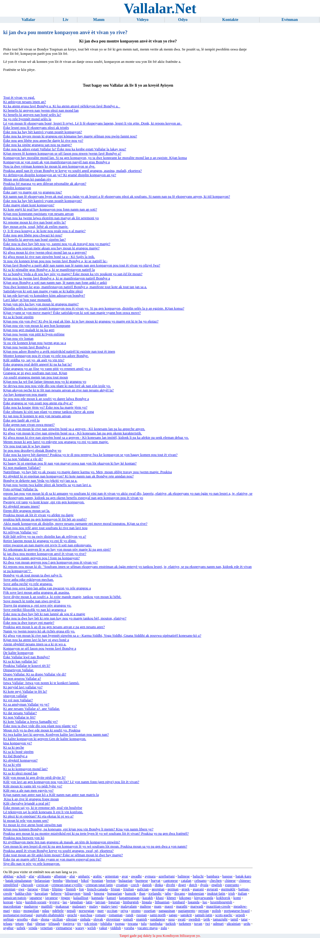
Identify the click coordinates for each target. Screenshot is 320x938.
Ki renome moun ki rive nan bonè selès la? (34, 222)
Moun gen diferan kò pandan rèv (27, 179)
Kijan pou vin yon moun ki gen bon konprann (36, 326)
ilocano (179, 894)
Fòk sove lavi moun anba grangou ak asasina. (36, 593)
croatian (121, 885)
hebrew (56, 894)
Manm (99, 20)
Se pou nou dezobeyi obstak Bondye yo (32, 450)
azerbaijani (167, 876)
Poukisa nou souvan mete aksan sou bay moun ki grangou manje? (51, 248)
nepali (71, 911)
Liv (65, 20)
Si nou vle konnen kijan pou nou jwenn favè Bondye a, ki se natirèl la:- (55, 261)
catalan (186, 881)
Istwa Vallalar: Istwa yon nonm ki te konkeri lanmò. (41, 683)
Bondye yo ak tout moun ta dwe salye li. (32, 575)
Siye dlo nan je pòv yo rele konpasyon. (31, 864)
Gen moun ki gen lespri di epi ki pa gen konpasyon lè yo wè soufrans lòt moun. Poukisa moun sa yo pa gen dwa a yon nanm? (95, 846)
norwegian (86, 911)
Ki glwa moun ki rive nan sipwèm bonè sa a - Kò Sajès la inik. (49, 257)
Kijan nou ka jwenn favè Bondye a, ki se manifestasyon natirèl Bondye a (56, 278)
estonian (9, 889)
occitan (112, 911)
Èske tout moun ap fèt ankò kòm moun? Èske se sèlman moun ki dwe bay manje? (63, 855)
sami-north (158, 915)
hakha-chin (23, 894)
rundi (129, 915)
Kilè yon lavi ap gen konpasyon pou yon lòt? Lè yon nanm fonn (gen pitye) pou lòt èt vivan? (71, 782)
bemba (57, 881)
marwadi (196, 906)
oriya (124, 911)
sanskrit (186, 915)
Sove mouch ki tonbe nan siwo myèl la (31, 601)
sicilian (57, 919)
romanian (115, 915)
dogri (182, 885)
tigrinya (68, 924)
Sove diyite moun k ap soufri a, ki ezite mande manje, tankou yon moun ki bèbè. (62, 597)
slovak (98, 919)
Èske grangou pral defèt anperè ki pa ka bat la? (37, 364)
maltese (145, 906)
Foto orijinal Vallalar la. (20, 489)
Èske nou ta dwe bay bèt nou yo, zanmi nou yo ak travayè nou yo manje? (56, 244)
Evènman (290, 20)
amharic (84, 876)
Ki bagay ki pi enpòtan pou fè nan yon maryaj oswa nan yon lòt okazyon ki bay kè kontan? (70, 463)
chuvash (27, 885)
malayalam (129, 906)
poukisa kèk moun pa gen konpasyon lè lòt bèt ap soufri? (45, 519)
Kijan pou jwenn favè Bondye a (26, 347)
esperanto (232, 885)
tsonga (120, 924)
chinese (230, 881)
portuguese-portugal (18, 915)
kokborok (223, 898)
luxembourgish (221, 902)
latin (89, 902)
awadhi (136, 876)
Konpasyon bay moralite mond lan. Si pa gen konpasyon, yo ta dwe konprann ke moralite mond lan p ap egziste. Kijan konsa (95, 158)
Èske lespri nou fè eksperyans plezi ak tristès (36, 128)
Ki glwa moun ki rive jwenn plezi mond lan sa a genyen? (45, 252)
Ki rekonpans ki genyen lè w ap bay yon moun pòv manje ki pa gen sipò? (57, 549)
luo (205, 902)
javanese (51, 898)
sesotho (22, 919)
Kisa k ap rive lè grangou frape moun (31, 799)
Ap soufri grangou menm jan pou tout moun (35, 377)
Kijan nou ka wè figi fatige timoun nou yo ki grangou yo (44, 382)
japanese (36, 898)
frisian (115, 889)
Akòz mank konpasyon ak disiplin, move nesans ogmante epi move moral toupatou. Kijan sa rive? (75, 524)
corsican (42, 885)
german (173, 889)
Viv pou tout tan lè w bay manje (26, 446)
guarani (198, 889)
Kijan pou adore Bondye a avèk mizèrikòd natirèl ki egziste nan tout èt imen (59, 351)
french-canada (97, 889)
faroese (33, 889)
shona (45, 919)
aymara (150, 876)
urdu (247, 924)
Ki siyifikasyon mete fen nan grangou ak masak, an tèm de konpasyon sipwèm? (61, 842)
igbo (168, 894)
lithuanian (162, 902)
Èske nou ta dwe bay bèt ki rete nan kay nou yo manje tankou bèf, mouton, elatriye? (64, 618)
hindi (87, 894)
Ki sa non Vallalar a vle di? (23, 459)
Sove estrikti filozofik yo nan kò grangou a (34, 610)
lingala (147, 902)
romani (100, 915)
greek (186, 889)
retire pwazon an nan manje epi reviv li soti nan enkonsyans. (47, 545)
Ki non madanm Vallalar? (22, 468)
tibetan (41, 924)
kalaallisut (81, 898)
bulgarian (125, 881)
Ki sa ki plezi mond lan (20, 773)
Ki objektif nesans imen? (21, 506)
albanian (60, 876)
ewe (21, 889)
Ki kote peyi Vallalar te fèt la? (25, 692)
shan (34, 919)
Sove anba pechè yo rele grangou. (28, 584)
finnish (71, 889)
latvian (100, 902)
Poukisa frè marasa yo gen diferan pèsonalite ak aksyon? (44, 184)
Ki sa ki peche (13, 747)
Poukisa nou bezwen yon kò (23, 838)
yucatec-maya (147, 928)
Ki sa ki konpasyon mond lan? (25, 769)
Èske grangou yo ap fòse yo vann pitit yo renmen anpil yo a (47, 369)
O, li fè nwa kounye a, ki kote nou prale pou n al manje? (44, 231)
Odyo (183, 20)
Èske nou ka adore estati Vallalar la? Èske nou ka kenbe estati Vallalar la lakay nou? (64, 149)
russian (141, 915)
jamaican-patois (14, 898)
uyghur (8, 928)
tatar (244, 919)
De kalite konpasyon (18, 653)
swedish (194, 919)
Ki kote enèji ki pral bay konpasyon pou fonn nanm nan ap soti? (50, 209)
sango (173, 915)
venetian (46, 928)
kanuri (111, 898)
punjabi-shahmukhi (50, 915)
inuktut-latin (216, 894)
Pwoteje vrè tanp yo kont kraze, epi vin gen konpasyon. (44, 502)
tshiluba (106, 924)
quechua (86, 915)
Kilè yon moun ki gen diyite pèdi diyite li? (34, 778)
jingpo (65, 898)
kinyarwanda (203, 898)
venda (32, 928)
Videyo (142, 20)
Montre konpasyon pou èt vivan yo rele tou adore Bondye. (46, 356)
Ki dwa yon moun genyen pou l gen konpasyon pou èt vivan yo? (50, 562)
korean (8, 902)
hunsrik (130, 894)
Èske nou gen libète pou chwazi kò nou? (32, 235)
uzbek (21, 928)
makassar (62, 906)
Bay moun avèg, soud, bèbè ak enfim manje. (35, 227)
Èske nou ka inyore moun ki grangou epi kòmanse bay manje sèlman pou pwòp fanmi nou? (70, 136)
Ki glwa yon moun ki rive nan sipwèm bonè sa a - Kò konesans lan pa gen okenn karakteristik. (72, 433)
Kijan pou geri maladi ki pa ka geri (28, 330)
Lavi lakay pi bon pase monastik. (27, 300)
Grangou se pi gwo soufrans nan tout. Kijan (35, 373)
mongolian (31, 911)
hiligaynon (73, 894)
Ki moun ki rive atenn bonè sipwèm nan (32, 825)
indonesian (196, 894)
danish (147, 885)
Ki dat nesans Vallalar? (20, 713)
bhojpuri (72, 881)
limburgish (131, 902)
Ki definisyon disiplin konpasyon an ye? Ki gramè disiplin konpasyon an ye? (59, 175)
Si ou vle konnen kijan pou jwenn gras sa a (34, 343)
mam (158, 906)
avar (125, 876)
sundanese (157, 919)
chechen (216, 881)
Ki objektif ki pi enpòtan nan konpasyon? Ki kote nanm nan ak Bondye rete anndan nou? (68, 476)
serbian (8, 919)
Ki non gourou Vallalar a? (22, 679)
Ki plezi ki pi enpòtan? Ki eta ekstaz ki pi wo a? (38, 816)
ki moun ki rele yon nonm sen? (26, 821)
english (216, 885)
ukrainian (233, 924)
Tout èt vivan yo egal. (19, 98)
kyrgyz (55, 902)
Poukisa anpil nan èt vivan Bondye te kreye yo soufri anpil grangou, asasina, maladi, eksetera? (72, 171)
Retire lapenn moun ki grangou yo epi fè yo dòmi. (39, 541)
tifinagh (54, 924)
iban (142, 894)
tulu (144, 924)
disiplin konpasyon (17, 188)
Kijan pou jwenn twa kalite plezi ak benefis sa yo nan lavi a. (47, 485)
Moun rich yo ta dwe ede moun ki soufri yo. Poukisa (41, 730)
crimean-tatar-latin (99, 885)
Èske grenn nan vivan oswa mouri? (28, 425)
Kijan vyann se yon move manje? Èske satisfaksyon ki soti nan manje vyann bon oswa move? (72, 313)
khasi (160, 898)
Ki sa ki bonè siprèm (18, 317)
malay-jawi (109, 906)
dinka (159, 885)
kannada (97, 898)
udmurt (218, 924)
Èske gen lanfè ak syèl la (21, 420)
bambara (213, 876)
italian (242, 894)
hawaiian (41, 894)
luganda (194, 902)
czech (135, 885)
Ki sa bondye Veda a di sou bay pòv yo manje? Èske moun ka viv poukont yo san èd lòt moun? (72, 274)
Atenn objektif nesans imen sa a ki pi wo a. (34, 644)
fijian (45, 889)
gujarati (212, 889)
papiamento (186, 911)
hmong (99, 894)
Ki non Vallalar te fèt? (19, 717)
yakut (103, 928)
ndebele (58, 911)
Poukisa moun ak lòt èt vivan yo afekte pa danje (38, 515)
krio (19, 902)
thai (29, 924)
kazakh (147, 898)
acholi (21, 876)
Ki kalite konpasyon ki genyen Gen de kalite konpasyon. (44, 739)
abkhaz (8, 876)
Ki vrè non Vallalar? (18, 700)
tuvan (198, 924)
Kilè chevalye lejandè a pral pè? (26, 803)
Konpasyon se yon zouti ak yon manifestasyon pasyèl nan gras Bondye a (56, 162)
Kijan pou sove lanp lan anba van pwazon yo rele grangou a (47, 588)
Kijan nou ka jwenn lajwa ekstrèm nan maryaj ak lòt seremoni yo (51, 218)
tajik (206, 919)
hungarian (114, 894)
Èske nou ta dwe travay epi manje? (28, 623)
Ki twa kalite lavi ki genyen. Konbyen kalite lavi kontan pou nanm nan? (56, 735)
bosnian (97, 881)
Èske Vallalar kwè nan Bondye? (26, 657)
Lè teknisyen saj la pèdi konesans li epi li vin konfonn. (43, 812)
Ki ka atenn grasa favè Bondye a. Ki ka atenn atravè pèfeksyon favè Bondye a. (61, 106)
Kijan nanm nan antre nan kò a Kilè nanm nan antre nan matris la (51, 795)
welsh (91, 928)
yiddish (115, 928)
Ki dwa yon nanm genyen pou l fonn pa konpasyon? (41, 558)
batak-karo (243, 876)
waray (79, 928)
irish (231, 894)
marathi (181, 906)
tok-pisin (90, 924)
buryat (155, 881)
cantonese (170, 881)
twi (207, 924)
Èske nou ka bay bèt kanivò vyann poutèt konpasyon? (42, 132)
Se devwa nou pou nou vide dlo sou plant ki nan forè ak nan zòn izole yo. (57, 386)
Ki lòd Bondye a (15, 756)
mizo (16, 911)
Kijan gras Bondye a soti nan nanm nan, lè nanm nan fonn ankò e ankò (55, 283)
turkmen (185, 924)
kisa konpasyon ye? (17, 743)
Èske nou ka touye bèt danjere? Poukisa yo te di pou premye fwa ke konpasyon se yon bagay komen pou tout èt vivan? (90, 455)
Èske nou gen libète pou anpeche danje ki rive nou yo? (43, 141)
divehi (170, 885)
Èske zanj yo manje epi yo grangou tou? (32, 192)
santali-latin (203, 915)
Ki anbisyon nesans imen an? (24, 102)
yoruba (129, 928)
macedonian (12, 906)
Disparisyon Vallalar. (18, 670)
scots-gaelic (223, 915)
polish (216, 911)
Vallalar (28, 20)
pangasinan (167, 911)
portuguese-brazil (237, 911)
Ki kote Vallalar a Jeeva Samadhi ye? (30, 722)
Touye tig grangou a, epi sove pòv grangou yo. (37, 605)
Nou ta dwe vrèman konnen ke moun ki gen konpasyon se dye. (49, 166)
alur (72, 876)
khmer (171, 898)
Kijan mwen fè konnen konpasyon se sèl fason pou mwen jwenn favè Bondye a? (62, 154)
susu (171, 919)
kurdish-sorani (35, 902)
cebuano (200, 881)
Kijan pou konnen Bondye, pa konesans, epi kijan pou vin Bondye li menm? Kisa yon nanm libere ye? (78, 829)
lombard (178, 902)
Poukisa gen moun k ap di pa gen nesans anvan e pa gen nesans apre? (54, 627)
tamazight (220, 919)
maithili (46, 906)
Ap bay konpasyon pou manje (25, 395)
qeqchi (72, 915)
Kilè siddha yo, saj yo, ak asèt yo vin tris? (33, 360)
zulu (164, 928)
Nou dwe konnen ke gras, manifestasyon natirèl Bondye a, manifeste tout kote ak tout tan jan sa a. (75, 287)
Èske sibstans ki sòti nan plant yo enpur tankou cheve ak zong (48, 412)
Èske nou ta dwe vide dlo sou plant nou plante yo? (40, 726)
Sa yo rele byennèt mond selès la (27, 119)
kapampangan (129, 898)
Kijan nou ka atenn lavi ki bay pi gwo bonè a (36, 640)
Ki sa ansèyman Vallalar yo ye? (26, 704)
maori (168, 906)
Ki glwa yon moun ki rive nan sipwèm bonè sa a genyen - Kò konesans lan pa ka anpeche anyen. (74, 429)
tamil (234, 919)
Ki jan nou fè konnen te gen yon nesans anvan (37, 416)
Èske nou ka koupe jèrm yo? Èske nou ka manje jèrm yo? (45, 407)
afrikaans (44, 876)
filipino (57, 889)
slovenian (113, 919)
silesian (71, 919)
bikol (85, 881)
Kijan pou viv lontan (18, 339)
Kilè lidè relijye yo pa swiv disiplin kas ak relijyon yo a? (44, 537)
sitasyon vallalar (15, 696)
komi (237, 898)
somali (128, 919)
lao (65, 902)
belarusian (42, 881)
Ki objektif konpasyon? (20, 760)
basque (227, 876)
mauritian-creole (218, 906)
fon (81, 889)
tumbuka (156, 924)
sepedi (240, 915)
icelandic (155, 894)
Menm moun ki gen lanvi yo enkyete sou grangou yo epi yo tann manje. (56, 442)
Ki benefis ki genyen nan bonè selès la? (32, 115)
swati (182, 919)
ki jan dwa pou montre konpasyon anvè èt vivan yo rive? (44, 554)
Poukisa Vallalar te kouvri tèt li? (26, 666)
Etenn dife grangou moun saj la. (26, 511)
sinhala (85, 919)
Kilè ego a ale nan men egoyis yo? (28, 791)
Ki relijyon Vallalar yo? (20, 532)
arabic (97, 876)
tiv (79, 924)
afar (31, 876)
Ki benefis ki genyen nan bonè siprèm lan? (34, 240)
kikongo (185, 898)
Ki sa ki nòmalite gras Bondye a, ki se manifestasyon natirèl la (49, 270)
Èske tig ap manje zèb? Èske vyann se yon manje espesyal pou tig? (52, 859)
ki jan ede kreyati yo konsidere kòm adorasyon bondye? (44, 296)
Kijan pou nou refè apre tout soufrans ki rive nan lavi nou (45, 528)
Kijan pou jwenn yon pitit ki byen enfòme (33, 334)
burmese (142, 881)
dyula (204, 885)
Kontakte (230, 20)
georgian (158, 889)
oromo (136, 911)
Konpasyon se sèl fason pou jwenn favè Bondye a (39, 648)
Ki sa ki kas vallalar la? (20, 661)
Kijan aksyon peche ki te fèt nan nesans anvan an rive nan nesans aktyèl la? (58, 390)
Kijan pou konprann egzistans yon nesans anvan (38, 214)
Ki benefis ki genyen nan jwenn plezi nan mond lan (40, 110)
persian (203, 911)
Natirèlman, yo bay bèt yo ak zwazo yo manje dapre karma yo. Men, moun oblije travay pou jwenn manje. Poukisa (87, 472)
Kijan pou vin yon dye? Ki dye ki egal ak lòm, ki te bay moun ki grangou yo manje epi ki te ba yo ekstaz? (80, 321)
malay (93, 906)
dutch (193, 885)
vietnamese (64, 928)
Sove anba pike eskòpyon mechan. (28, 580)
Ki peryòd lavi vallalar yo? (22, 687)
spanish (141, 919)
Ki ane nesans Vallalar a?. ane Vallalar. (31, 709)
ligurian (114, 902)
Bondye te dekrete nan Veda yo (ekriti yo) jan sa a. (40, 481)
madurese (31, 906)
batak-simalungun (18, 881)
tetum (19, 924)
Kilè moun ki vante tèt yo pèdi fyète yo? (32, 786)
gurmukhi (228, 889)
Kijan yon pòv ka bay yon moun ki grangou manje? (40, 304)
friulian (128, 889)
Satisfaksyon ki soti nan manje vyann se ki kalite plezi (43, 291)
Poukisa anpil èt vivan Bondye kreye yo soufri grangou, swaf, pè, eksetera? (58, 851)
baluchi (198, 876)
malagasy (79, 906)
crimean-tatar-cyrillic (67, 885)
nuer (100, 911)
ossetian (150, 911)
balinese (184, 876)
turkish (171, 924)
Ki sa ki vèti (12, 765)
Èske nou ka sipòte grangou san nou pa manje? (37, 145)
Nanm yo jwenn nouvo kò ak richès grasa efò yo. (39, 631)
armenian (112, 876)
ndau (45, 911)
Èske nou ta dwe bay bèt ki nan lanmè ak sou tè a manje (44, 614)
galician (143, 889)
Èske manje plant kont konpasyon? (28, 205)
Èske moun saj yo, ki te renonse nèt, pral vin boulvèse (42, 808)
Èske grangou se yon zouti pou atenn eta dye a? (38, 403)
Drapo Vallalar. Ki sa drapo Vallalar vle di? (34, 674)
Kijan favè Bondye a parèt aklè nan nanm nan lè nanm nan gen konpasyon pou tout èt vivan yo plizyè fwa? (81, 265)
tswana (133, 924)
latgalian (76, 902)
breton (111, 881)
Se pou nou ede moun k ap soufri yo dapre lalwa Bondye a (46, 399)
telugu (7, 924)
